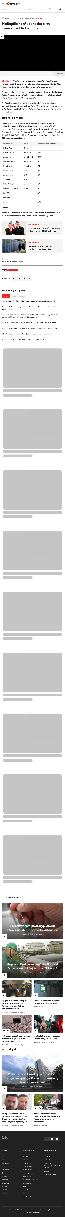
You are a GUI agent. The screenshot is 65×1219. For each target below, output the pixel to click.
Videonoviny (27, 1166)
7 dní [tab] (14, 296)
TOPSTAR (17, 9)
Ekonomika (27, 1193)
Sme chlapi (5, 1183)
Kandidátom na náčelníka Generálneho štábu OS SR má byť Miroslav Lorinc (29, 328)
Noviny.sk (26, 1156)
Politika (26, 1189)
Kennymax (52, 1210)
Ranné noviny (27, 1170)
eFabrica (37, 1212)
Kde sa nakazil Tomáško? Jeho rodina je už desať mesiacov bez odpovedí (28, 301)
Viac (50, 9)
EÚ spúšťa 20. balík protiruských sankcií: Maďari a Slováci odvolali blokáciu (29, 323)
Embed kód (59, 73)
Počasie (4, 1193)
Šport (4, 1173)
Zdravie (41, 9)
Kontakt (47, 1160)
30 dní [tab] (22, 296)
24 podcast (29, 9)
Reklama (47, 1156)
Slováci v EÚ (27, 1196)
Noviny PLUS (27, 1163)
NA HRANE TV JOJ (28, 1173)
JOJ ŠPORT (5, 1163)
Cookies (47, 1171)
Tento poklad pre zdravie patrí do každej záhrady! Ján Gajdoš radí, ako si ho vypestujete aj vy (29, 308)
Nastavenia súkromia (51, 1175)
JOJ (3, 1156)
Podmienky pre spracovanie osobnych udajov (52, 1166)
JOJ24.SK (5, 9)
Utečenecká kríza (12, 270)
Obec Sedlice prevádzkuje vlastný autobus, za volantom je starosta (26, 334)
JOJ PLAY (5, 1160)
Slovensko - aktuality (30, 1180)
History (4, 1189)
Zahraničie (27, 1183)
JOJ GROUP (5, 1170)
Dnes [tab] (6, 296)
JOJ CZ (4, 1166)
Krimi (24, 1186)
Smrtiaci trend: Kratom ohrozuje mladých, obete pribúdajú (23, 339)
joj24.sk (26, 1160)
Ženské (4, 1176)
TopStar (5, 1180)
